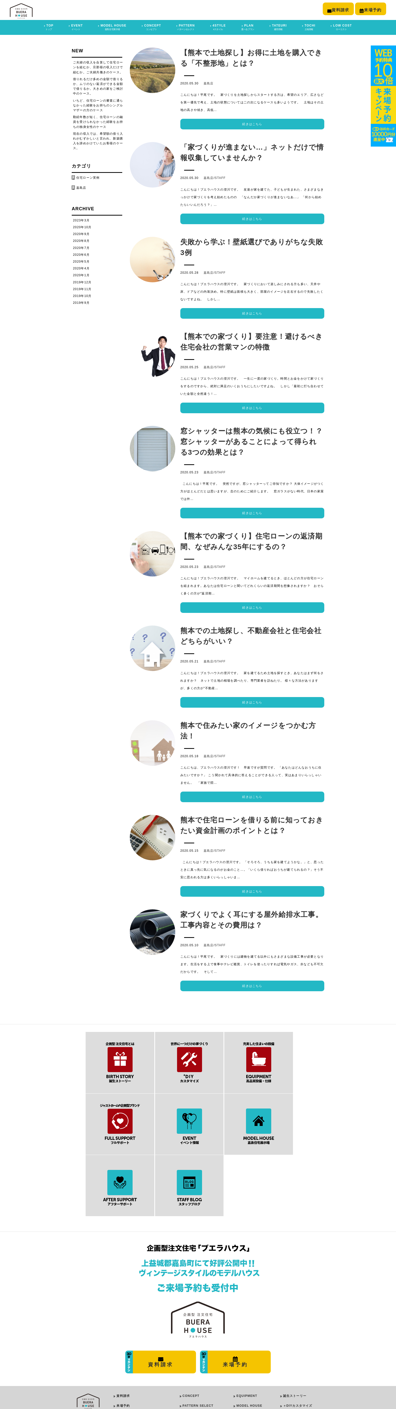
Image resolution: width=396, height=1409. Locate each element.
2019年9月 (81, 302)
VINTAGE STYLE (199, 1370)
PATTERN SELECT (198, 1335)
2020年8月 (81, 240)
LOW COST (245, 1355)
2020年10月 (82, 226)
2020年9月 (81, 233)
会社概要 (123, 1365)
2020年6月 (81, 254)
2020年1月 (81, 274)
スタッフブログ (294, 1355)
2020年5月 (81, 260)
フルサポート (293, 1345)
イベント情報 (293, 1365)
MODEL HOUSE (249, 1335)
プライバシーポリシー (133, 1375)
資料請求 (123, 1325)
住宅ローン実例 (88, 177)
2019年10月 (82, 295)
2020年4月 (81, 267)
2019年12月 (82, 281)
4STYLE (188, 1344)
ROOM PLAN (192, 1376)
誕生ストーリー (294, 1325)
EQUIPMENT (246, 1325)
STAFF (220, 177)
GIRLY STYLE (197, 1357)
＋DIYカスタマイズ (297, 1335)
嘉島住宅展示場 (128, 1345)
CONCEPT (191, 1325)
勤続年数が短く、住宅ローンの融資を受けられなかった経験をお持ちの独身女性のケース (98, 121)
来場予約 (123, 1335)
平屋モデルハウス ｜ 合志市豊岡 (140, 1355)
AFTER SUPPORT (251, 1345)
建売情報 (289, 1375)
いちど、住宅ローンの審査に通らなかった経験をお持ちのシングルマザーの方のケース (98, 104)
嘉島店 (209, 82)
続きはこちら (252, 123)
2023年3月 (81, 219)
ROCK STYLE (197, 1363)
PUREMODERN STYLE (203, 1350)
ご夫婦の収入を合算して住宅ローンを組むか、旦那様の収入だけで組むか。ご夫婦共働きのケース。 (98, 66)
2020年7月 (81, 247)
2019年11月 (82, 288)
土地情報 (289, 1385)
